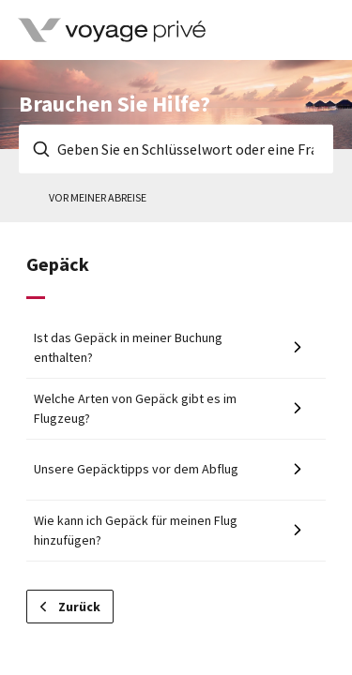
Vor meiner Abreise (97, 197)
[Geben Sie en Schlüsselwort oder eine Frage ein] (176, 149)
